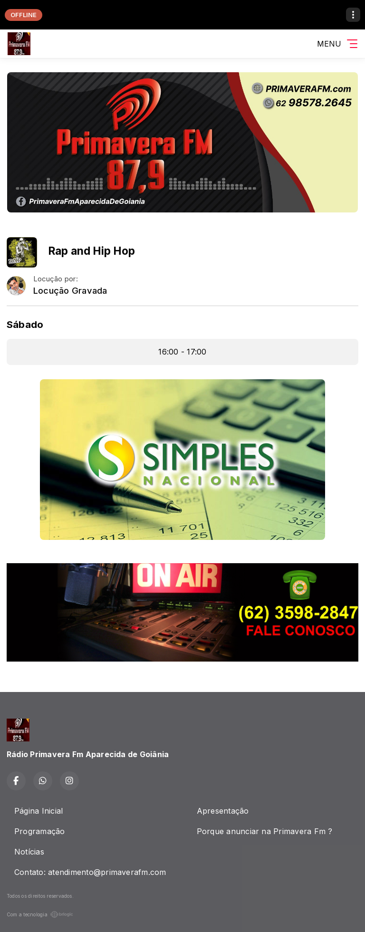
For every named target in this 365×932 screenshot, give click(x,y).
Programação (39, 831)
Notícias (29, 851)
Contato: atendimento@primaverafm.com (90, 872)
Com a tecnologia (40, 914)
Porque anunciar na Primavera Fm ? (265, 831)
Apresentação (223, 811)
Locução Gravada (70, 291)
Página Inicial (38, 811)
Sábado (25, 324)
